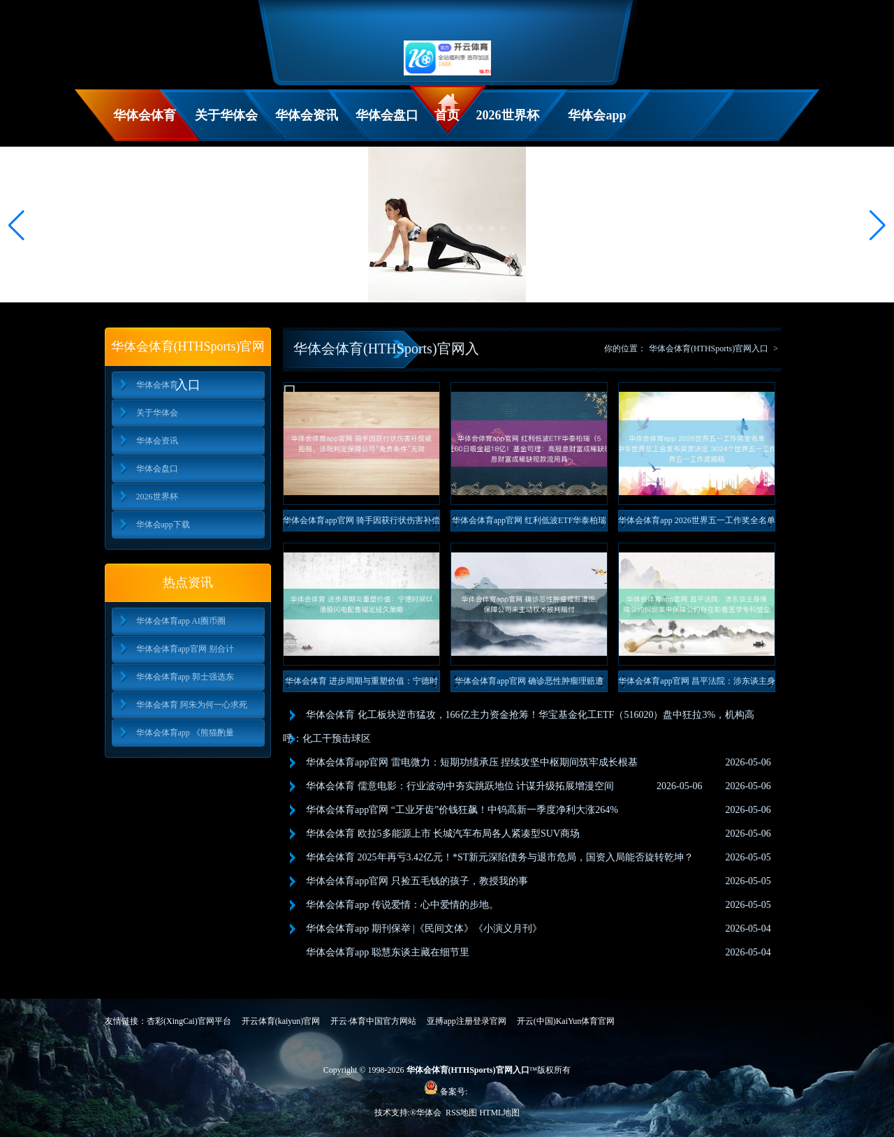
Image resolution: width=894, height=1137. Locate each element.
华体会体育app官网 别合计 (185, 649)
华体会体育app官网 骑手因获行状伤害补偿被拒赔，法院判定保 (361, 523)
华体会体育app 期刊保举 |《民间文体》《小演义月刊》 (424, 928)
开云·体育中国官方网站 (373, 1021)
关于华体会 (226, 115)
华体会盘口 (387, 115)
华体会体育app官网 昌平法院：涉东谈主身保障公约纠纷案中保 (696, 684)
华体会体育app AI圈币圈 (181, 621)
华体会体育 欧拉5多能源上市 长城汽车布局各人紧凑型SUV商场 (443, 833)
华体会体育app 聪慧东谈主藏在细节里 (387, 952)
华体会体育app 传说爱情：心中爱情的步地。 (402, 905)
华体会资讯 (306, 115)
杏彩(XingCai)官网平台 (189, 1021)
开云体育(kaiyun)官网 (281, 1021)
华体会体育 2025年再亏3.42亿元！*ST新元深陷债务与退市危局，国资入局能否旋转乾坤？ (500, 857)
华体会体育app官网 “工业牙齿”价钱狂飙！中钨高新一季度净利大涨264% (462, 810)
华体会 (430, 1112)
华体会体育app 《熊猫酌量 (185, 733)
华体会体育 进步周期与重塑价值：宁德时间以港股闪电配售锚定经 (361, 684)
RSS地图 (461, 1112)
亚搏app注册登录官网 (466, 1021)
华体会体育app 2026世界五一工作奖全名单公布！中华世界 (696, 523)
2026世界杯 (507, 115)
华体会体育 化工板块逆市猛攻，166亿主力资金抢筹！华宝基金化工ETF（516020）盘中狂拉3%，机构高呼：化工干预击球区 (518, 727)
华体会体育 (144, 115)
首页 (447, 115)
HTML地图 (499, 1112)
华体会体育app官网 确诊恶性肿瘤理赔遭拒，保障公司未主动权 (529, 684)
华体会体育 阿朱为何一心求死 (191, 705)
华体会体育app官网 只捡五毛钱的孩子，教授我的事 (417, 881)
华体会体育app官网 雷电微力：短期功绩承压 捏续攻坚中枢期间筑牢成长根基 (472, 762)
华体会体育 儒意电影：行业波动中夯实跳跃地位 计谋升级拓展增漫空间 (460, 786)
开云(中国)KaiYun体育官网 (566, 1021)
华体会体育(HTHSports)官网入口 (708, 348)
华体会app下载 (597, 124)
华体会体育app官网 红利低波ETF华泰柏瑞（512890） (529, 523)
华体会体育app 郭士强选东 (185, 677)
